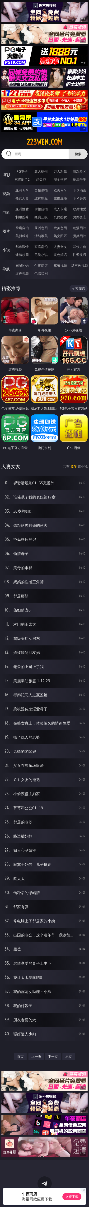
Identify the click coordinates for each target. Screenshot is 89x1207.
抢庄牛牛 (79, 179)
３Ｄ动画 (79, 190)
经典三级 (41, 217)
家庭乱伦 (41, 246)
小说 (6, 250)
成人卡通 (60, 209)
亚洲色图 (41, 228)
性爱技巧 (79, 254)
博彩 (6, 174)
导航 (6, 268)
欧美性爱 (79, 209)
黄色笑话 (60, 254)
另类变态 (79, 217)
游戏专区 (79, 171)
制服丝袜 (22, 217)
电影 (6, 212)
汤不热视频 (79, 265)
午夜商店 (41, 265)
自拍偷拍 (41, 190)
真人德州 (41, 171)
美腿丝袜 (22, 236)
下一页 (53, 1056)
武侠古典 (79, 246)
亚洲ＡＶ (22, 190)
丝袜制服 (41, 198)
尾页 (68, 1056)
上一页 (36, 1056)
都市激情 (22, 246)
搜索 (78, 154)
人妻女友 (60, 246)
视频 (6, 193)
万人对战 (60, 171)
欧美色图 (60, 228)
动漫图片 (79, 228)
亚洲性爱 (22, 209)
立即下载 (72, 1196)
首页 (20, 1056)
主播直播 (60, 198)
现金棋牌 (60, 179)
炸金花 (41, 179)
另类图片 (79, 236)
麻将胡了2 (22, 179)
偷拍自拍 (41, 209)
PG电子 (22, 171)
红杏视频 (22, 273)
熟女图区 (60, 236)
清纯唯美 (41, 236)
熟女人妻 (22, 198)
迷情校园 (22, 254)
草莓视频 (60, 265)
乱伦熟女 (60, 217)
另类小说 (41, 254)
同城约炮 (22, 265)
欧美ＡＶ (60, 190)
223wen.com (44, 142)
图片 (6, 231)
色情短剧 (41, 273)
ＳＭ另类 (79, 198)
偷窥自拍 (22, 228)
